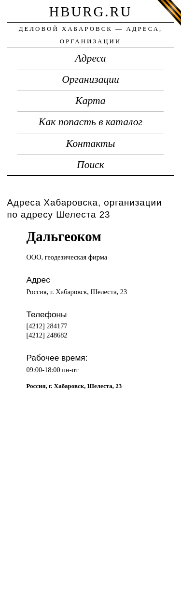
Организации (90, 79)
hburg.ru (90, 11)
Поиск (90, 164)
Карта (90, 100)
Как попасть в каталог (90, 122)
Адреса (90, 58)
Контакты (90, 143)
